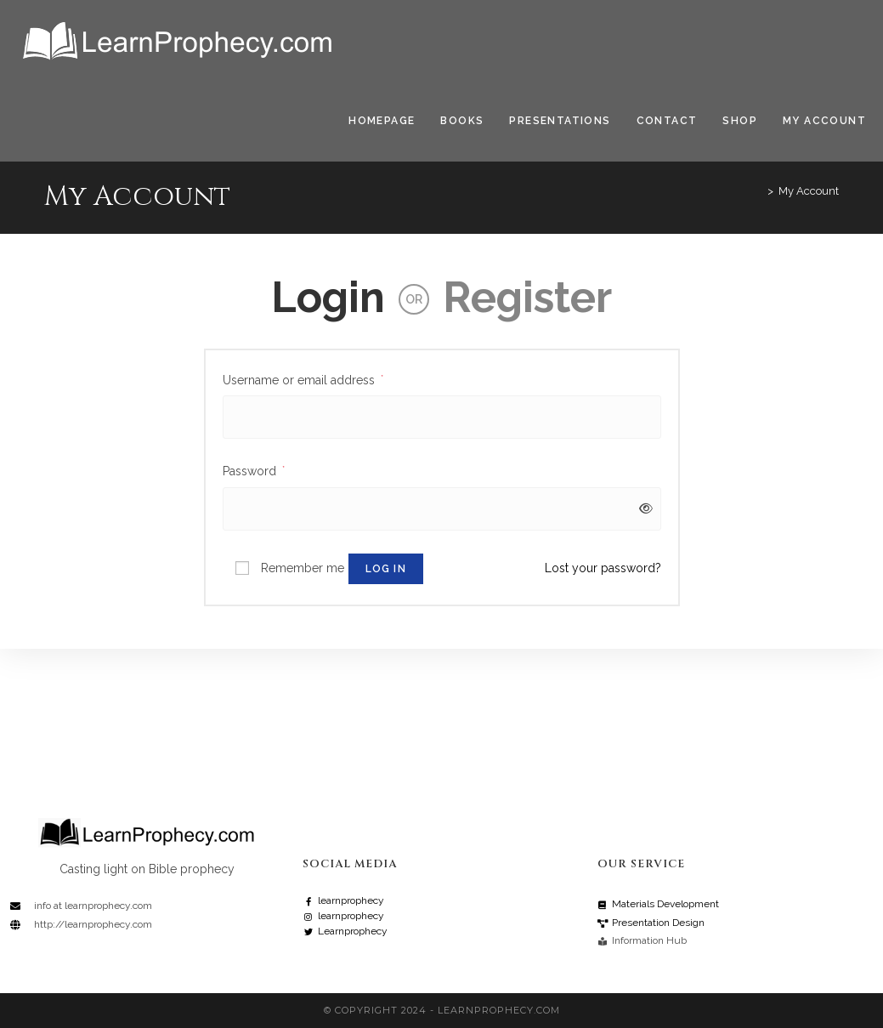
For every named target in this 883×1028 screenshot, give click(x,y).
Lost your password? (603, 568)
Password (254, 469)
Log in (385, 569)
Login (328, 297)
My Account (808, 191)
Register (527, 297)
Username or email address (303, 378)
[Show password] (642, 509)
